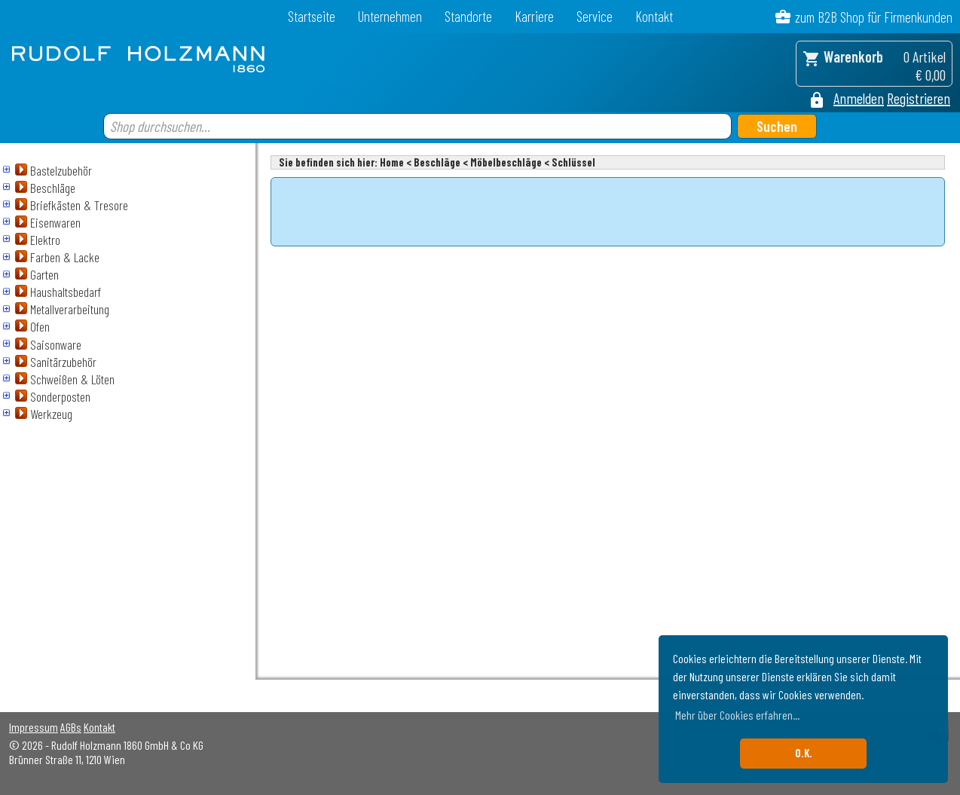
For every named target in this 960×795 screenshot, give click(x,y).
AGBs (70, 727)
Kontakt (654, 16)
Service (594, 16)
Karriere (534, 16)
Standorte (468, 16)
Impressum (33, 727)
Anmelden (858, 98)
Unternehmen (390, 16)
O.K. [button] (803, 753)
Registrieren (918, 98)
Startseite (311, 16)
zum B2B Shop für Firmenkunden (873, 17)
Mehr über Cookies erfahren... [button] (737, 715)
